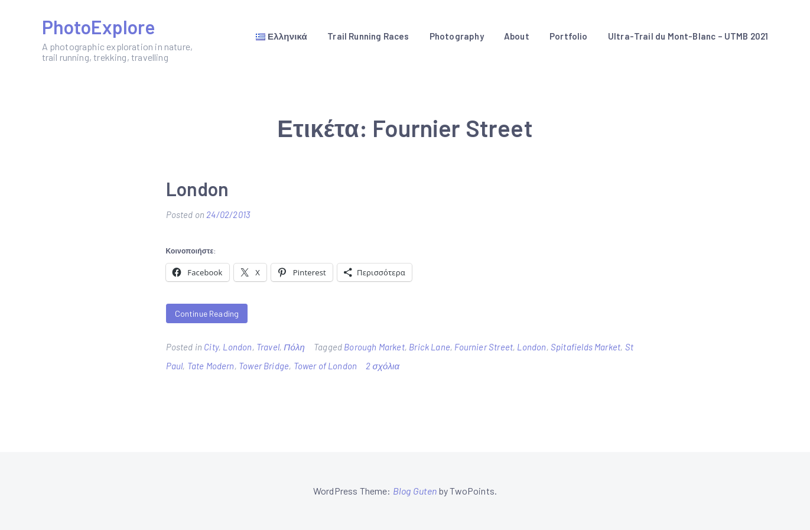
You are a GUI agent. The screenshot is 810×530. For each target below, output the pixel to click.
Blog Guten (415, 490)
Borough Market (374, 347)
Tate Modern (211, 365)
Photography (457, 36)
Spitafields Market (585, 347)
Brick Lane (429, 347)
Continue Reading (207, 313)
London (197, 188)
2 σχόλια (382, 365)
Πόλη (294, 347)
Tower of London (325, 365)
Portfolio (568, 36)
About (516, 36)
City (211, 347)
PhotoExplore (98, 26)
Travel (267, 347)
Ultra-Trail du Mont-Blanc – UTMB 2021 (688, 36)
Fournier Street (483, 347)
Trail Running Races (368, 36)
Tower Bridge (264, 365)
